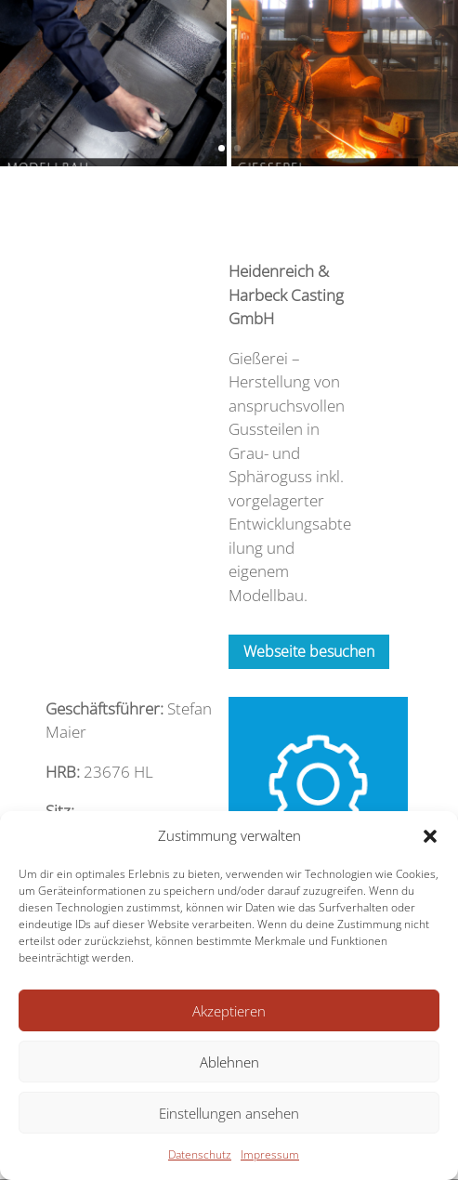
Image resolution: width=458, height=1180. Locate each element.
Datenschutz (199, 1154)
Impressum (270, 1154)
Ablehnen (229, 1062)
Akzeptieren (229, 1011)
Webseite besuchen (308, 651)
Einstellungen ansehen (229, 1113)
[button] (430, 836)
